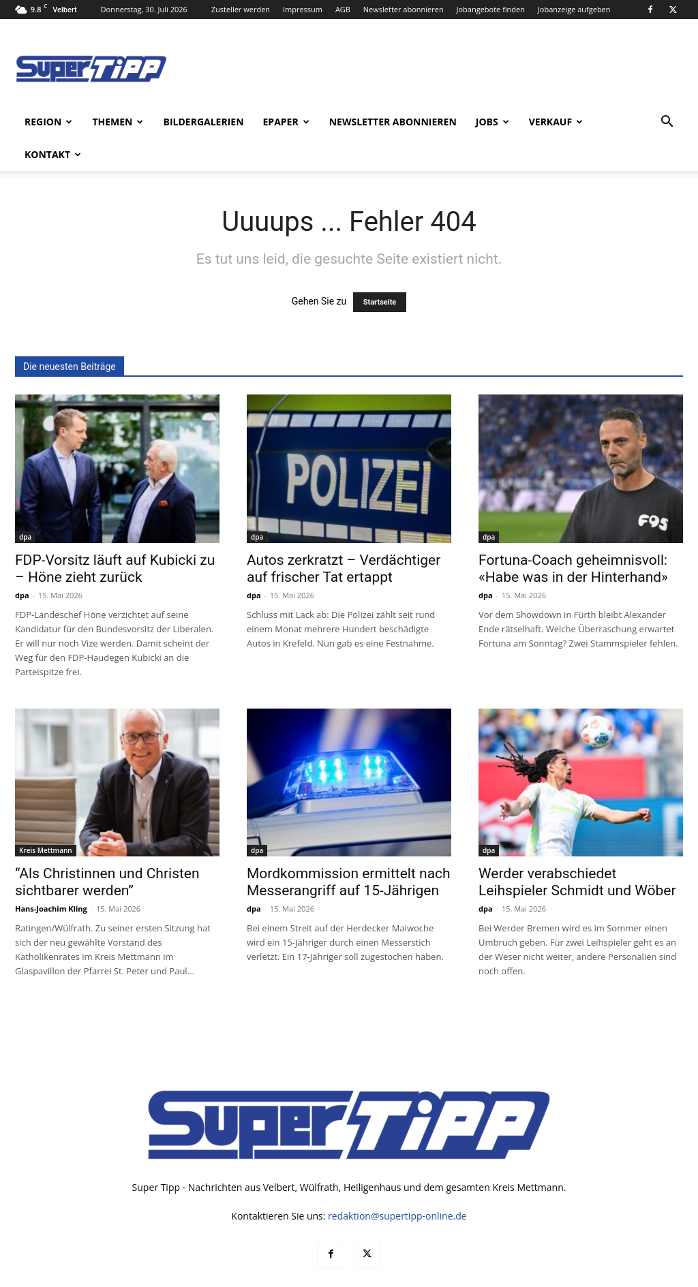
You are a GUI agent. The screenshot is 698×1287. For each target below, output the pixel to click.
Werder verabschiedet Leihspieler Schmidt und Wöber (577, 849)
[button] (666, 123)
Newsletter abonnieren (403, 9)
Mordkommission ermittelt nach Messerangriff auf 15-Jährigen (349, 849)
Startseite (380, 269)
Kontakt (53, 154)
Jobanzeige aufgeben (574, 9)
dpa (25, 504)
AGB (342, 9)
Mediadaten (486, 1274)
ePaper (286, 121)
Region (48, 121)
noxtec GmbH (200, 1274)
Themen (117, 121)
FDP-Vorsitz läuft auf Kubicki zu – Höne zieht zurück (115, 536)
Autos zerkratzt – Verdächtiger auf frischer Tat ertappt (343, 536)
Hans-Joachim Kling (51, 876)
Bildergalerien (203, 121)
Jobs (492, 121)
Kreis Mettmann (45, 817)
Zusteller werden (240, 9)
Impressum (302, 9)
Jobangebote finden (491, 9)
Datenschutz (546, 1274)
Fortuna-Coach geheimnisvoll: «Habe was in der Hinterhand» (573, 536)
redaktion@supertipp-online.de (397, 1183)
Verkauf (556, 121)
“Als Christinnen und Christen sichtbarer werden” (107, 849)
